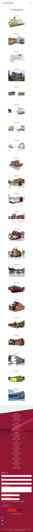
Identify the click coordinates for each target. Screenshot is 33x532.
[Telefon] (16, 484)
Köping (21, 529)
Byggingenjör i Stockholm (16, 420)
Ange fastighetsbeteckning (6, 497)
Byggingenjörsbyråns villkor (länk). (18, 501)
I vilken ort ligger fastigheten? (7, 493)
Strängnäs (16, 530)
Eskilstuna (10, 530)
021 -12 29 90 (18, 428)
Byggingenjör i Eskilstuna (16, 439)
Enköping (29, 529)
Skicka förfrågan (6, 505)
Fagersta (7, 529)
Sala (13, 529)
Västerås (3, 529)
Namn (2, 474)
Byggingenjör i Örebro (16, 449)
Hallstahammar (17, 529)
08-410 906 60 (17, 419)
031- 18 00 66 (18, 467)
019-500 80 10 (17, 448)
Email (2, 478)
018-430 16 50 (18, 458)
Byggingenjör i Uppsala (16, 459)
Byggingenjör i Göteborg (16, 468)
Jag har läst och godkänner (14, 501)
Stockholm (20, 530)
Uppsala (13, 530)
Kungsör (26, 529)
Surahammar (10, 529)
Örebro (23, 530)
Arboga (23, 529)
